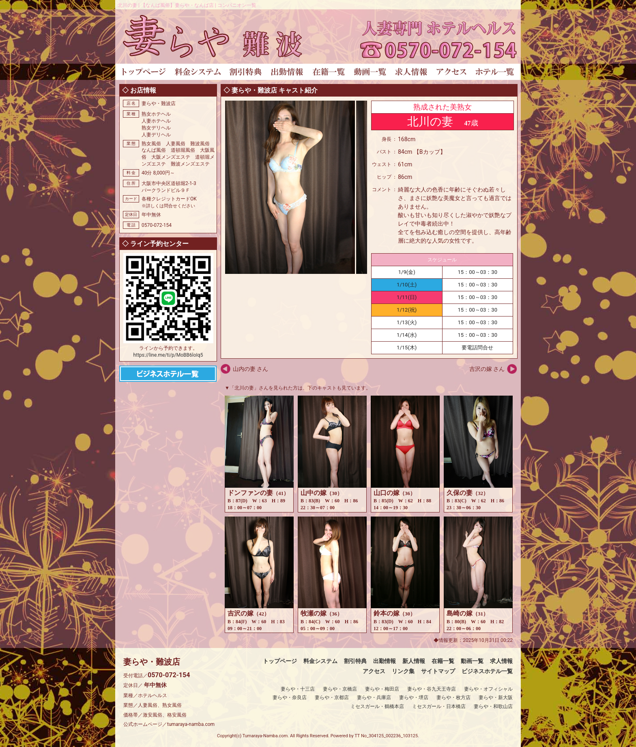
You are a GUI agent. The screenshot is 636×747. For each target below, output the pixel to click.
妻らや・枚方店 (453, 697)
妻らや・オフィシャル (488, 689)
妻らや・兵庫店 (374, 697)
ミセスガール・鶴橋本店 (377, 706)
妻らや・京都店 (332, 697)
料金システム (320, 661)
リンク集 (403, 671)
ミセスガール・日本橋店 (439, 706)
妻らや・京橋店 (340, 689)
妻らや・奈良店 (290, 697)
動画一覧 (472, 661)
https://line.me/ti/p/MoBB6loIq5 (168, 355)
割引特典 (355, 661)
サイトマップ (438, 671)
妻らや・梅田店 (382, 689)
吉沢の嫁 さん (487, 369)
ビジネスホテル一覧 (487, 671)
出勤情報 (384, 661)
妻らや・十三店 (298, 689)
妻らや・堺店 (413, 697)
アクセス (374, 671)
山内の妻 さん (250, 369)
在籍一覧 (443, 661)
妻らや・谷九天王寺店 (431, 689)
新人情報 (413, 661)
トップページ (280, 661)
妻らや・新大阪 (496, 697)
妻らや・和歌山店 (493, 706)
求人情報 (501, 661)
